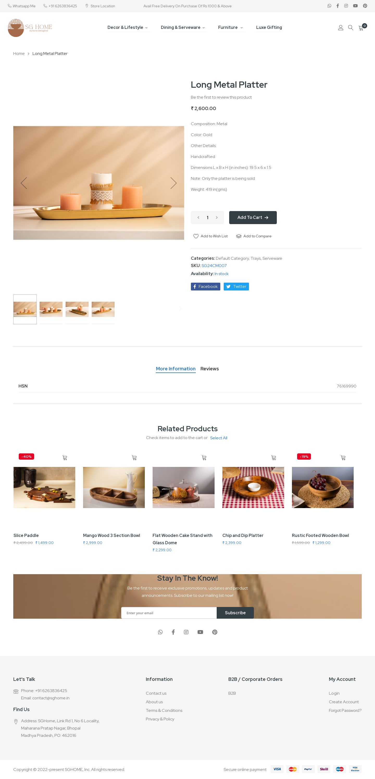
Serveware (272, 258)
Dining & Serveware (182, 27)
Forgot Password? (345, 710)
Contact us (156, 693)
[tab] (174, 367)
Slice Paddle (26, 535)
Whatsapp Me (24, 6)
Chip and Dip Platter (243, 535)
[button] (23, 183)
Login (334, 693)
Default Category (232, 258)
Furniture (228, 27)
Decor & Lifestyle (127, 27)
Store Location (102, 6)
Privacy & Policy (160, 719)
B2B (232, 693)
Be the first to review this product (221, 97)
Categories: (203, 258)
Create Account (344, 702)
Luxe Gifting (268, 27)
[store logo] (30, 28)
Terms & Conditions (164, 710)
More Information (174, 369)
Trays (256, 258)
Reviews (211, 369)
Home (19, 53)
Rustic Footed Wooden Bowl (320, 535)
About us (154, 702)
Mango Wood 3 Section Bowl (111, 535)
